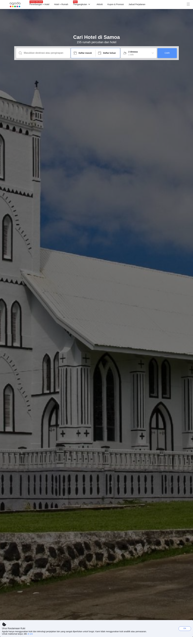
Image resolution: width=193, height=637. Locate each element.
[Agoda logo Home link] (15, 4)
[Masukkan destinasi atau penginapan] (45, 52)
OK (184, 628)
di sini (30, 634)
